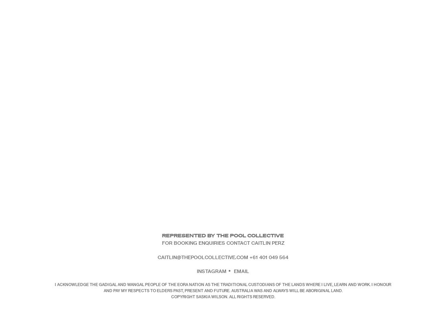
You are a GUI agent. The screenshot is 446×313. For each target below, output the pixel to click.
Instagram (211, 271)
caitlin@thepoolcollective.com (203, 257)
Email (241, 271)
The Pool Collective (250, 235)
